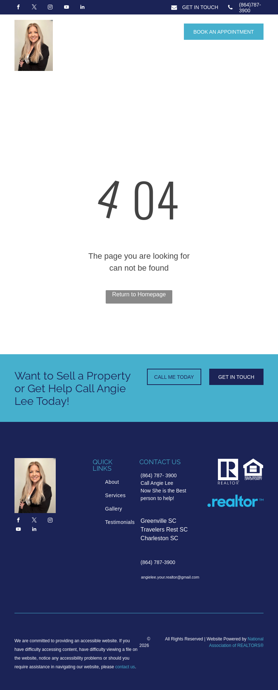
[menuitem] (132, 482)
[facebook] (18, 8)
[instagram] (50, 8)
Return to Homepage (139, 294)
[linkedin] (82, 8)
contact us (125, 666)
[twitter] (34, 8)
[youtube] (66, 8)
